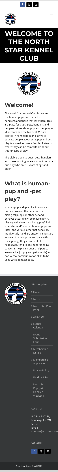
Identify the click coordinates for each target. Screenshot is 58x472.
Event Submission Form (40, 338)
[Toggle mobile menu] (51, 15)
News (36, 299)
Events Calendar (38, 325)
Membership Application (40, 361)
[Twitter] (41, 451)
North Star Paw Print (42, 308)
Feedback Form (42, 377)
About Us (38, 317)
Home (36, 292)
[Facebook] (34, 451)
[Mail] (48, 451)
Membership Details (40, 350)
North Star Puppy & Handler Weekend (39, 390)
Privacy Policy (41, 370)
